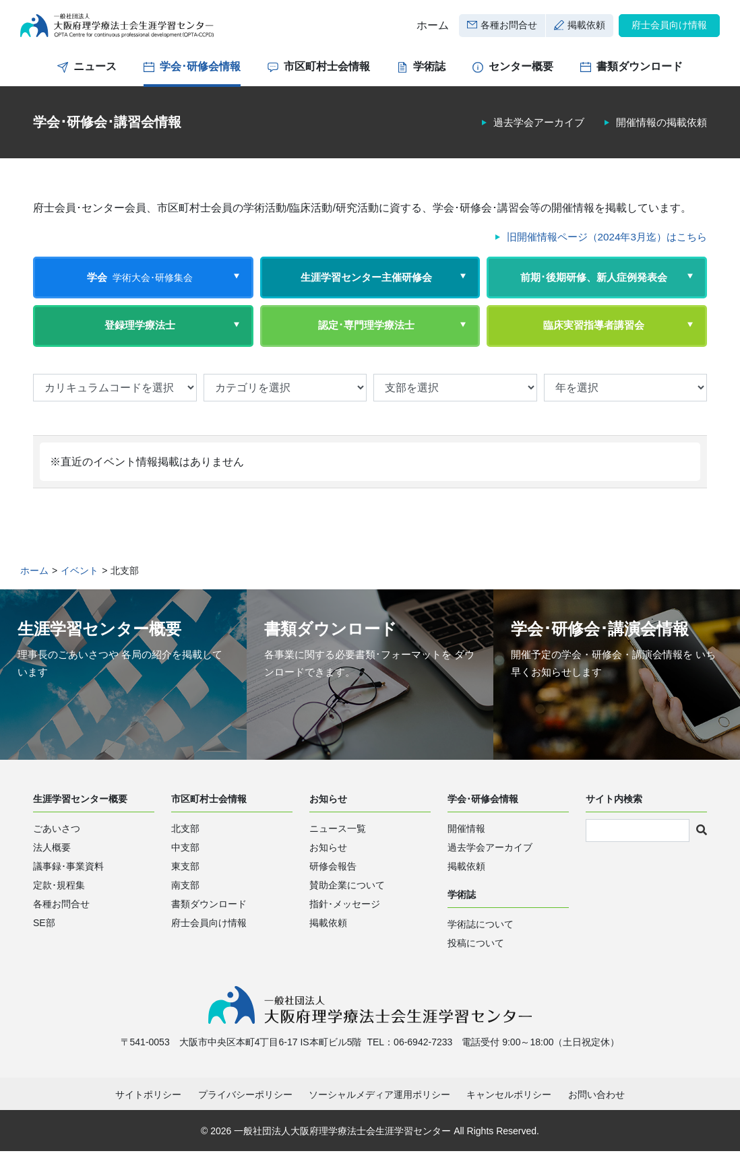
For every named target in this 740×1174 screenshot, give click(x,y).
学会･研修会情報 (200, 75)
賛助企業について (347, 905)
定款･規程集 (59, 905)
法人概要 (52, 867)
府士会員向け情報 (669, 29)
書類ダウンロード (639, 75)
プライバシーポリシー (245, 1117)
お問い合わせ (596, 1117)
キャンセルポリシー (508, 1117)
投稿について (476, 963)
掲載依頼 (586, 29)
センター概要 (521, 75)
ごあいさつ (56, 848)
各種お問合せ (509, 29)
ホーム (433, 30)
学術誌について (481, 944)
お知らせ (328, 867)
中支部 (185, 867)
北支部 (185, 848)
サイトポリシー (148, 1117)
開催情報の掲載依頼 (658, 131)
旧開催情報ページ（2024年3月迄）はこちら (601, 246)
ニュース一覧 (337, 848)
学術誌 (429, 75)
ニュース (95, 75)
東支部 (185, 886)
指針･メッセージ (344, 924)
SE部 (44, 943)
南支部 (185, 905)
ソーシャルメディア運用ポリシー (379, 1117)
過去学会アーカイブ (529, 131)
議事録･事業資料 (68, 886)
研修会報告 (333, 886)
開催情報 (466, 848)
